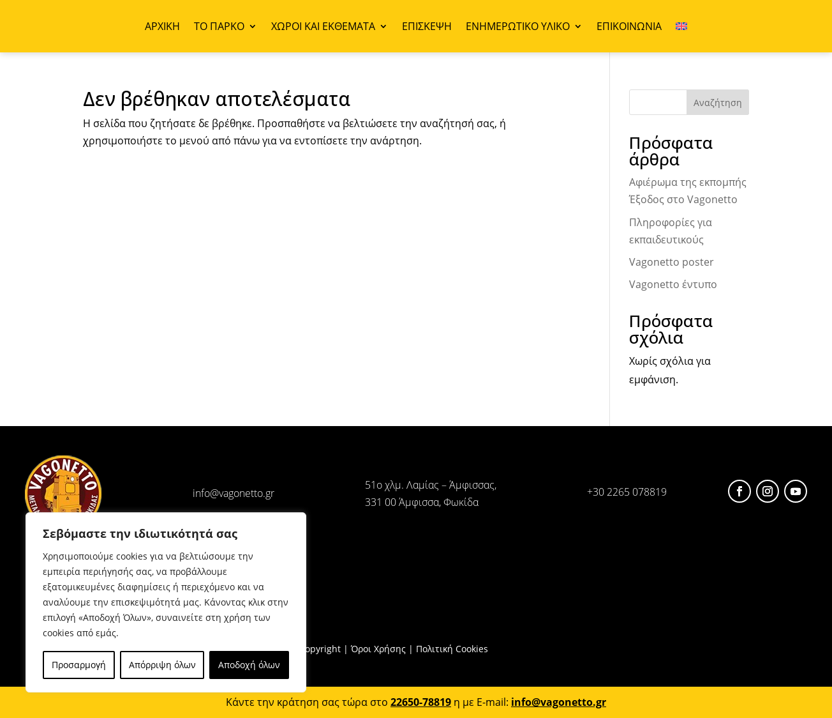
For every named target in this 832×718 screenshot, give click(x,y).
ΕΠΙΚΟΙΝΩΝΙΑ (629, 27)
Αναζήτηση (718, 102)
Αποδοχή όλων (249, 665)
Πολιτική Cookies (452, 649)
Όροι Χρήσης (378, 649)
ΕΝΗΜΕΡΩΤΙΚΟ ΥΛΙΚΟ (518, 27)
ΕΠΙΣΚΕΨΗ (427, 27)
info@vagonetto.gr (233, 493)
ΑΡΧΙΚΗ (162, 27)
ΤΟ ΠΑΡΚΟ (219, 27)
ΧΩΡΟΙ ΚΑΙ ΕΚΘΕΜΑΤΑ (323, 27)
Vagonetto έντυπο (673, 284)
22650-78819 (420, 702)
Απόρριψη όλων (162, 665)
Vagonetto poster (671, 262)
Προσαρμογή (79, 665)
